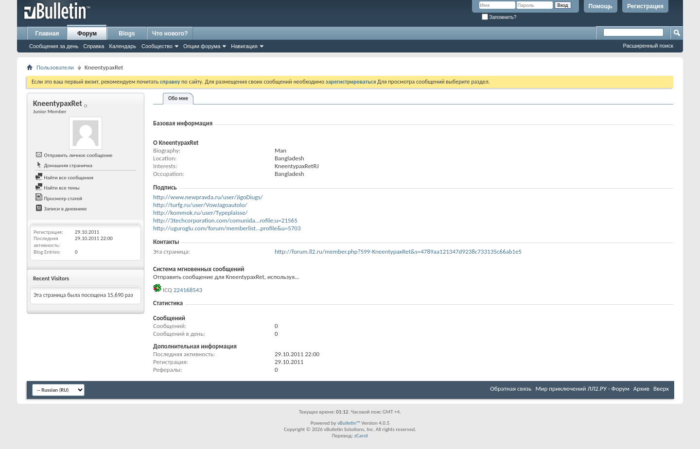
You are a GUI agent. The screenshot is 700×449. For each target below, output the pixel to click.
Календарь (122, 46)
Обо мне (178, 98)
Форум (87, 33)
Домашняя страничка (63, 165)
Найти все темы (57, 188)
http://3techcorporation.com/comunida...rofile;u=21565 (225, 220)
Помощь (600, 6)
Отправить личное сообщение (73, 155)
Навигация (244, 46)
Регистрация (645, 6)
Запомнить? (499, 17)
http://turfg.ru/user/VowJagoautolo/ (200, 204)
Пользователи (55, 67)
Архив (641, 388)
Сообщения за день (53, 46)
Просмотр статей (58, 198)
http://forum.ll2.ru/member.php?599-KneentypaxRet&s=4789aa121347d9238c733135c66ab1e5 (398, 251)
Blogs (127, 33)
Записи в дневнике (61, 209)
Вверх (661, 388)
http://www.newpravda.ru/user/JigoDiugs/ (208, 197)
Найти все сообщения (64, 177)
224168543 (188, 290)
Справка (93, 46)
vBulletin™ (348, 423)
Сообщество (157, 46)
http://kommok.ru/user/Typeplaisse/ (200, 212)
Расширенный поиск (648, 46)
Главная (47, 33)
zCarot (361, 435)
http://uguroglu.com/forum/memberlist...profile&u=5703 (227, 228)
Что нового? (170, 33)
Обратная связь (510, 388)
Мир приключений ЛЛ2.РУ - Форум (582, 388)
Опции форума (201, 46)
